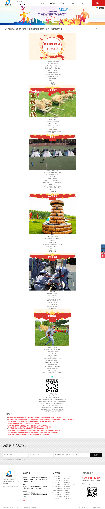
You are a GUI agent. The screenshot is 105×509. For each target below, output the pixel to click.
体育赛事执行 (55, 482)
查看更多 (25, 500)
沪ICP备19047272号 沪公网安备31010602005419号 (89, 507)
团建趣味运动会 (56, 478)
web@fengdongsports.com (93, 484)
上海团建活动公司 (56, 494)
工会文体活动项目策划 (57, 488)
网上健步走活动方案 (57, 480)
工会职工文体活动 (68, 498)
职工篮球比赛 (67, 496)
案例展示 (52, 3)
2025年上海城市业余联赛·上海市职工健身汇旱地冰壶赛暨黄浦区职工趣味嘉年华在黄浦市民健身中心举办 (35, 494)
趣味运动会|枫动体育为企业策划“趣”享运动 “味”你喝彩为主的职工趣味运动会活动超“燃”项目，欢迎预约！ (34, 430)
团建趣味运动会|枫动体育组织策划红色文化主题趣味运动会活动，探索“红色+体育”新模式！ (30, 427)
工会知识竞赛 (67, 494)
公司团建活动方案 (68, 492)
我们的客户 (10, 486)
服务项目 (71, 3)
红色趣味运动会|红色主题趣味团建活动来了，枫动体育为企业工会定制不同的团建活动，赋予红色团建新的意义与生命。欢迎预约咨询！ (41, 419)
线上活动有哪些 (56, 486)
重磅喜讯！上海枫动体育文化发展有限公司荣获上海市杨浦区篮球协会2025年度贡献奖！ (35, 486)
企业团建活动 (67, 482)
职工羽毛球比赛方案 (69, 478)
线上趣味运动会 (67, 488)
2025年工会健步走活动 (57, 490)
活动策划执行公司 (68, 476)
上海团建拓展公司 (68, 490)
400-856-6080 (23, 4)
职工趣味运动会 (67, 486)
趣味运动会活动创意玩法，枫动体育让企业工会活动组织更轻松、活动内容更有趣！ (28, 434)
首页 (42, 3)
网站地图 (16, 486)
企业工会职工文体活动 (69, 484)
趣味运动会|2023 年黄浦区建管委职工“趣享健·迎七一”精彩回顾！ (24, 423)
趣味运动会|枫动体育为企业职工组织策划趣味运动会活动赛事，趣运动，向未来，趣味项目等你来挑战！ (33, 432)
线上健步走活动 (67, 480)
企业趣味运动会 (56, 484)
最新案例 (98, 3)
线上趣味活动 (55, 492)
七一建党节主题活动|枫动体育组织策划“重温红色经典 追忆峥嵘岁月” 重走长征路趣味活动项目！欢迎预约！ (34, 417)
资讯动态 (61, 3)
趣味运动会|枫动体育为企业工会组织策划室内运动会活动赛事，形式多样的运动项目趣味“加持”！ (32, 421)
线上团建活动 (55, 498)
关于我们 (81, 3)
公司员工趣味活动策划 (57, 496)
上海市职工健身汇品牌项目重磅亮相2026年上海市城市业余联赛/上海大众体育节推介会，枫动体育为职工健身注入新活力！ (35, 478)
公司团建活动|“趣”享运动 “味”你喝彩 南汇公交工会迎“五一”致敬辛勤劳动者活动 (28, 428)
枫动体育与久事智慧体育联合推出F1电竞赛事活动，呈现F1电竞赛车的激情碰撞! (28, 425)
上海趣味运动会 (56, 476)
